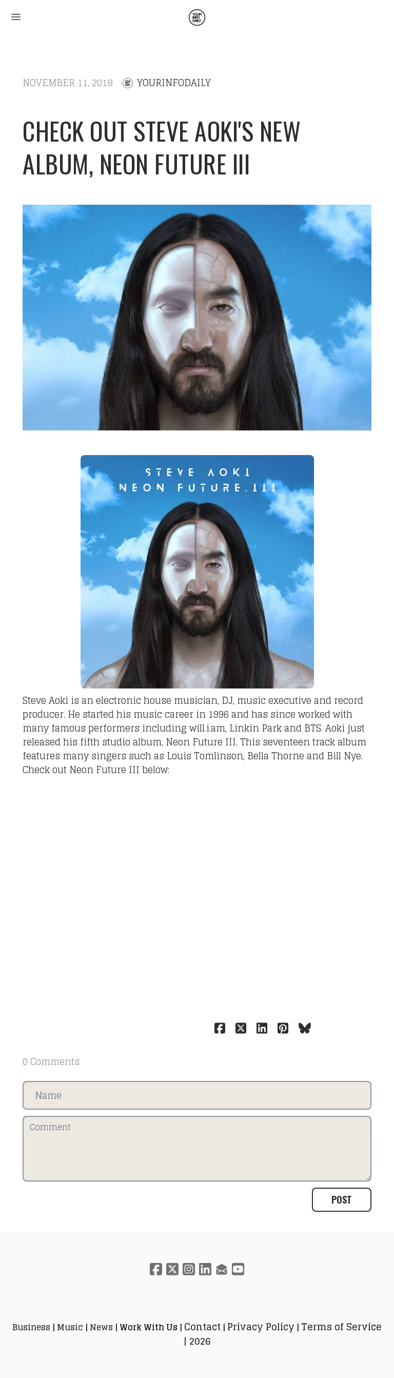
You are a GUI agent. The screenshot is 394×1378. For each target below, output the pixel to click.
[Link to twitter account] (172, 1269)
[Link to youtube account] (238, 1269)
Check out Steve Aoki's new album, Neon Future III (162, 147)
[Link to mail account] (221, 1269)
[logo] (197, 17)
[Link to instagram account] (189, 1269)
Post (341, 1199)
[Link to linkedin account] (205, 1269)
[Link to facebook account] (156, 1269)
